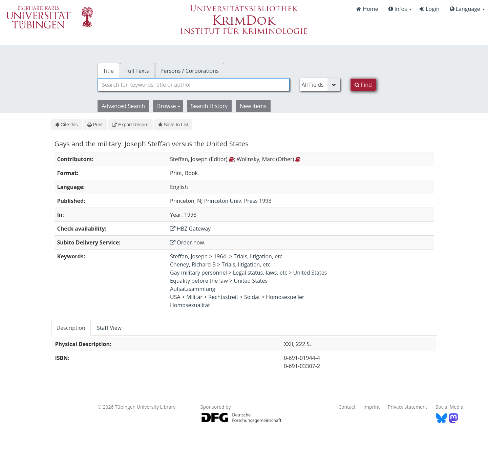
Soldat (252, 297)
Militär (194, 297)
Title (108, 70)
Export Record (130, 124)
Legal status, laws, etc (260, 272)
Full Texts (137, 70)
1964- (221, 256)
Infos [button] (400, 9)
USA (175, 297)
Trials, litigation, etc (258, 256)
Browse (168, 106)
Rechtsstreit (223, 297)
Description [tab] (71, 327)
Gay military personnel (198, 272)
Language (467, 9)
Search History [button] (209, 106)
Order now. (188, 242)
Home (367, 9)
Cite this (66, 124)
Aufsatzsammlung (192, 289)
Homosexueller (285, 297)
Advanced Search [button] (123, 106)
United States (310, 272)
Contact (346, 407)
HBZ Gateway (190, 228)
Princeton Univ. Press (231, 201)
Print (95, 124)
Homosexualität (190, 305)
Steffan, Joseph (189, 256)
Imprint (371, 407)
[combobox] (193, 84)
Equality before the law (199, 280)
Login (430, 9)
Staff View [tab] (109, 327)
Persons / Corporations (190, 70)
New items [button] (253, 106)
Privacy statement (407, 407)
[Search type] (320, 84)
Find (363, 84)
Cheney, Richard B (193, 264)
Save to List (173, 124)
